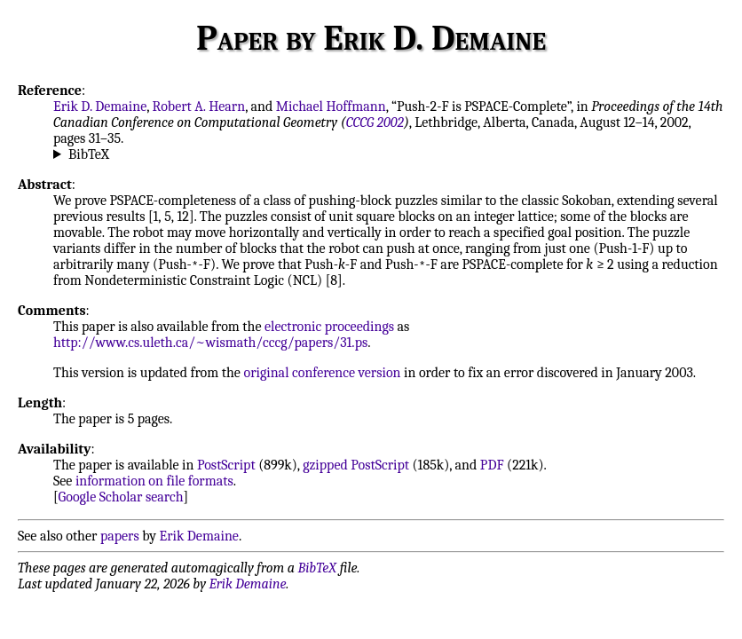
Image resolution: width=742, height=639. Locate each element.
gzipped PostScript (356, 465)
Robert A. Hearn (199, 106)
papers (119, 536)
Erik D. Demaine (99, 106)
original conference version (321, 373)
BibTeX (88, 154)
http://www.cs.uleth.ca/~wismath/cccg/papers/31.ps (210, 343)
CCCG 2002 (375, 122)
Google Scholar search (121, 497)
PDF (492, 465)
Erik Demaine (199, 536)
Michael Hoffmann (331, 106)
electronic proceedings (329, 327)
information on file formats (154, 481)
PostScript (226, 465)
